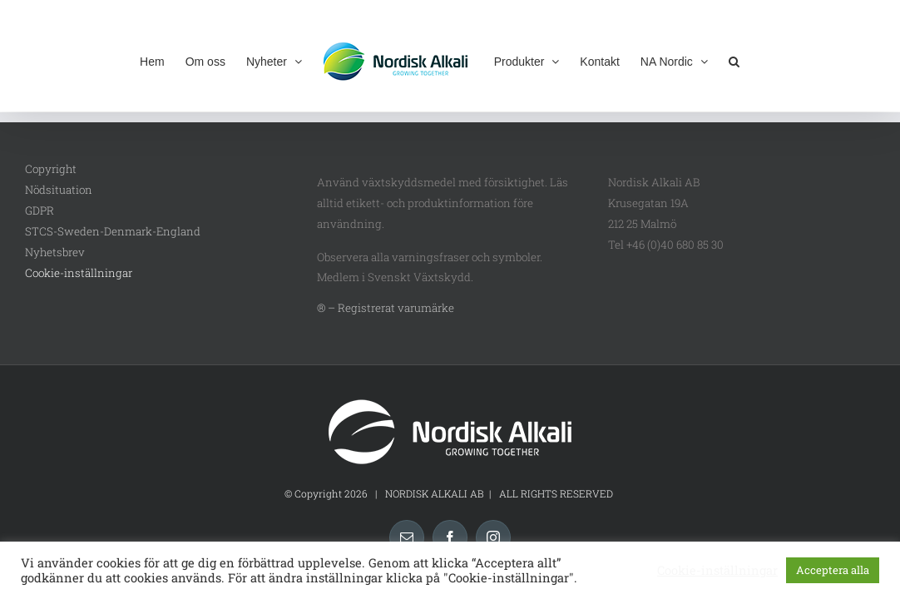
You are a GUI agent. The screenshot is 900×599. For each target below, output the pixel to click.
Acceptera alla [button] (832, 569)
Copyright (51, 168)
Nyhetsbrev (55, 252)
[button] (762, 60)
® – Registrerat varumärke (385, 307)
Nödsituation (58, 189)
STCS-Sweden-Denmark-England (112, 231)
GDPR (39, 210)
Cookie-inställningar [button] (78, 272)
